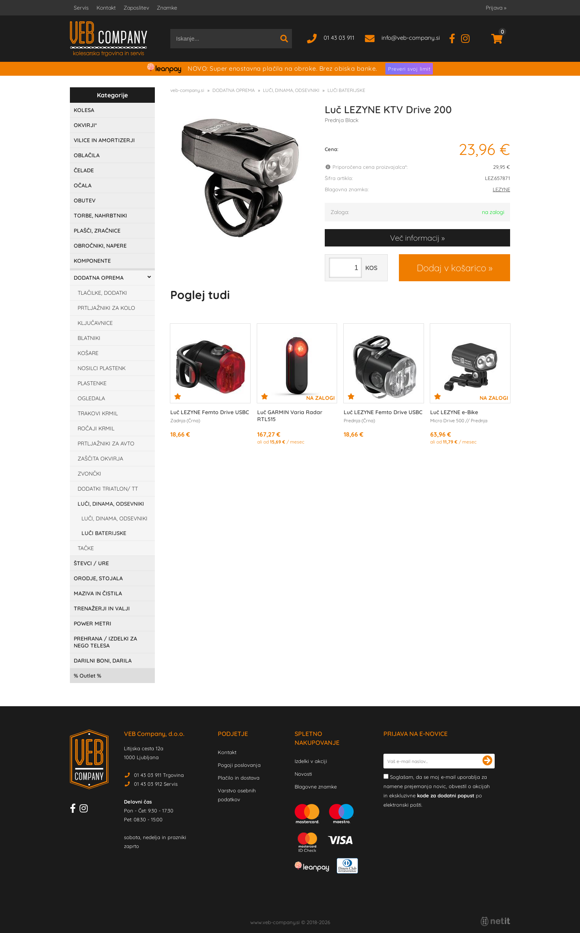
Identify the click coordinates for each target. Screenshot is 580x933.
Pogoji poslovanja (239, 765)
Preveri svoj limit (409, 69)
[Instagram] (468, 37)
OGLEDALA (91, 398)
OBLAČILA (87, 155)
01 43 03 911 (339, 37)
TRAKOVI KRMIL (98, 413)
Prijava (496, 7)
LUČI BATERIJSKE (103, 533)
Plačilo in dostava (238, 778)
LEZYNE (501, 189)
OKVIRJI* (85, 125)
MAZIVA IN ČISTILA (98, 593)
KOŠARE (88, 353)
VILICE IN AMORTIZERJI (104, 140)
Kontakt (106, 7)
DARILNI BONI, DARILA (103, 660)
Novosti (303, 774)
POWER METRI (92, 623)
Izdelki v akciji (311, 761)
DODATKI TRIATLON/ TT (108, 488)
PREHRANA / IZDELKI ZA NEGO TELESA (105, 642)
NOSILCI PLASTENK (101, 368)
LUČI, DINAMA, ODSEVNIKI (111, 503)
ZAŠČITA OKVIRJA (100, 458)
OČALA (83, 185)
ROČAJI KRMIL (96, 428)
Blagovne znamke (316, 786)
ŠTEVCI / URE (91, 563)
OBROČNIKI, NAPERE (100, 245)
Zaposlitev (136, 7)
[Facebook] (455, 37)
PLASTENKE (92, 383)
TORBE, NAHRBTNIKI (100, 215)
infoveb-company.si (411, 37)
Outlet (87, 675)
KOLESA (84, 110)
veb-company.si (187, 90)
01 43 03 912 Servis (156, 784)
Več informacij (414, 238)
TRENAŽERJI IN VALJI (102, 608)
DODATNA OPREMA (99, 277)
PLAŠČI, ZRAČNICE (97, 230)
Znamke (167, 7)
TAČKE (86, 548)
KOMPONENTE (92, 260)
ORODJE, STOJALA (98, 578)
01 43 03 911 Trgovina (159, 775)
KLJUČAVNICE (95, 322)
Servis (81, 7)
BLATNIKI (89, 338)
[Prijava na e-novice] (487, 761)
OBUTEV (84, 200)
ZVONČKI (89, 473)
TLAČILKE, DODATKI (102, 292)
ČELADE (84, 170)
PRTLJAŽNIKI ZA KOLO (106, 307)
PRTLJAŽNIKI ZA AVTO (106, 443)
